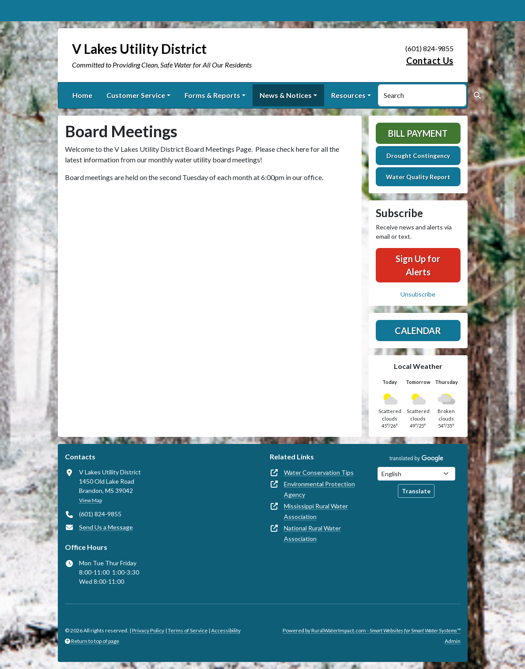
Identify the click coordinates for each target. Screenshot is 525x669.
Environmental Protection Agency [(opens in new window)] (319, 489)
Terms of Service (188, 630)
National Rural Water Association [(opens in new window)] (312, 533)
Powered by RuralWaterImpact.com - (372, 630)
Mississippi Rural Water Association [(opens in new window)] (316, 511)
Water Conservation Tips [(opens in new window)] (319, 472)
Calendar (418, 330)
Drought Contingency (418, 155)
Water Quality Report (418, 176)
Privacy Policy (148, 630)
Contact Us (429, 60)
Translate (416, 491)
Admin (453, 641)
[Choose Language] (416, 474)
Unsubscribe (417, 294)
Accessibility (226, 630)
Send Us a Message (106, 527)
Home (82, 95)
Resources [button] (348, 95)
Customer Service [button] (135, 95)
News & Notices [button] (286, 95)
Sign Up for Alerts (418, 265)
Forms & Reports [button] (212, 95)
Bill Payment (418, 133)
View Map (90, 500)
